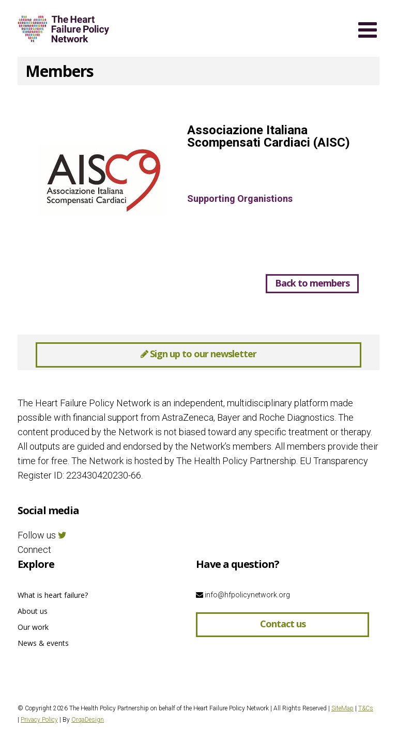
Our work (33, 627)
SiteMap (342, 708)
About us (33, 611)
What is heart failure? (53, 595)
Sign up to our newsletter (198, 353)
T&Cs (365, 708)
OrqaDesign (87, 719)
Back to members (312, 283)
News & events (43, 643)
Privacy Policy (39, 719)
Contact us (283, 623)
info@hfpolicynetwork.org (243, 595)
